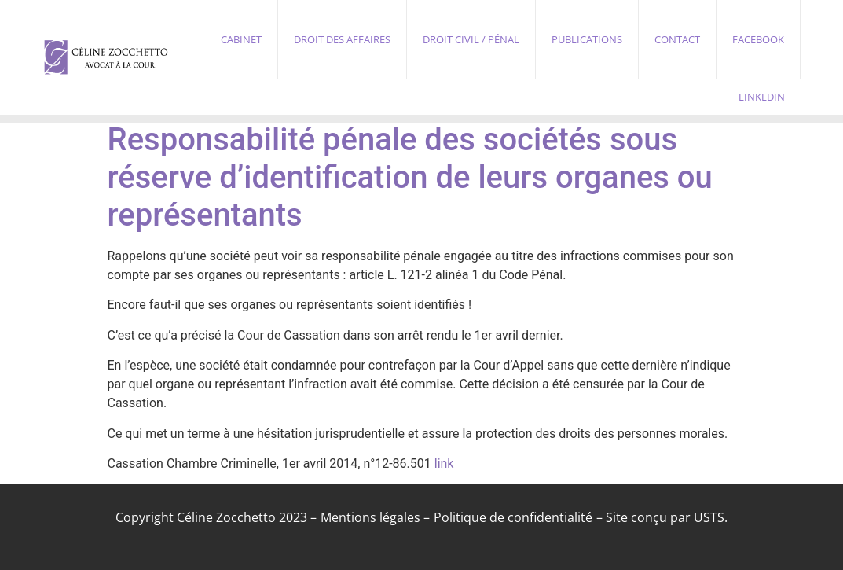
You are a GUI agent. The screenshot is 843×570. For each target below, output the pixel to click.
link (444, 463)
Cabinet (241, 39)
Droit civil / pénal (471, 39)
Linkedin (762, 97)
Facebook (758, 39)
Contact (677, 39)
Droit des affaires (342, 39)
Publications (587, 39)
